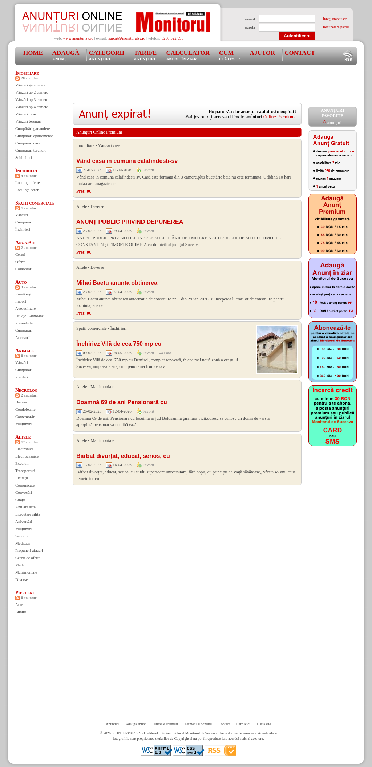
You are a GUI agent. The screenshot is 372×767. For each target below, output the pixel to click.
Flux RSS (243, 724)
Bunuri (21, 612)
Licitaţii (21, 478)
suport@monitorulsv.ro (126, 38)
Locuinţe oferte (27, 182)
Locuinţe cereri (27, 190)
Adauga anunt (135, 724)
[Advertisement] (205, 86)
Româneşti (23, 294)
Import (20, 301)
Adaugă (66, 55)
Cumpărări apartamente (34, 136)
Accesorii (23, 337)
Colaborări (23, 269)
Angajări (25, 242)
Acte (19, 604)
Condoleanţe (25, 409)
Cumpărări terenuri (30, 150)
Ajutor (262, 52)
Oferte (20, 261)
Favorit (148, 170)
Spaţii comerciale (34, 203)
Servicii (21, 536)
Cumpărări (23, 222)
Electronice (24, 449)
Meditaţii (22, 543)
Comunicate (25, 485)
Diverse (21, 579)
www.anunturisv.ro (78, 38)
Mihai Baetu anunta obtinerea (116, 283)
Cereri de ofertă (27, 557)
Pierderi (21, 377)
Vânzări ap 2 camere (31, 92)
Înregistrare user (335, 19)
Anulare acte (25, 507)
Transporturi (25, 470)
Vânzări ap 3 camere (31, 99)
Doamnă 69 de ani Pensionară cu (121, 402)
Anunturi (112, 724)
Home (33, 52)
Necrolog (26, 390)
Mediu (20, 565)
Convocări (23, 492)
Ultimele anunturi (165, 724)
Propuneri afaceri (29, 550)
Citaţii (20, 499)
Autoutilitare (25, 308)
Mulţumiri (23, 424)
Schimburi (23, 157)
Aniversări (23, 521)
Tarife (145, 55)
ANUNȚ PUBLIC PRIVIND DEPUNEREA (129, 222)
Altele (23, 437)
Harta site (264, 724)
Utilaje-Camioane (29, 315)
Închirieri (26, 170)
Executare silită (27, 514)
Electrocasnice (27, 456)
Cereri (20, 254)
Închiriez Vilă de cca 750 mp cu (118, 344)
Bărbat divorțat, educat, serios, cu (123, 456)
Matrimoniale (26, 572)
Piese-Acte (24, 323)
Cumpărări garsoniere (32, 128)
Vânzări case (25, 114)
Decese (21, 402)
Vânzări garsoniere (30, 85)
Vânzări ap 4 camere (31, 106)
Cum (229, 55)
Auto (21, 282)
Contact (299, 52)
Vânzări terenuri (28, 121)
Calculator (187, 55)
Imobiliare (27, 73)
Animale (24, 350)
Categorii (106, 55)
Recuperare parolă (336, 27)
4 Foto (166, 352)
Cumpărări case (27, 143)
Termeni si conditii (198, 724)
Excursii (22, 463)
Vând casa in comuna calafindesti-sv (127, 161)
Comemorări (25, 416)
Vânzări (21, 215)
